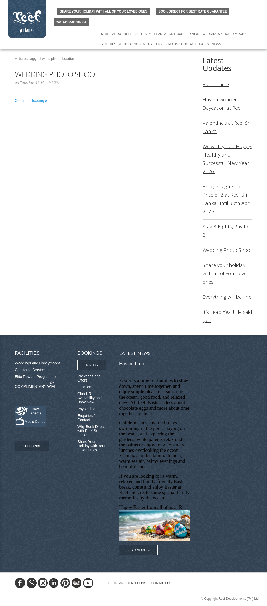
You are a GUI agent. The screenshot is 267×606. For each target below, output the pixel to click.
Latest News (210, 44)
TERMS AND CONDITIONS (126, 583)
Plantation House (169, 34)
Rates (92, 365)
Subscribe (32, 446)
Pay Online (86, 409)
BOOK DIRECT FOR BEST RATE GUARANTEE (192, 11)
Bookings (132, 44)
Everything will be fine (227, 296)
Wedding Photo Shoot (57, 74)
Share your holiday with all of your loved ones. (226, 273)
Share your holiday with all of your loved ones (103, 11)
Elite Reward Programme (35, 376)
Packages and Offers (89, 378)
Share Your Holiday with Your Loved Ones (91, 446)
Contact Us (161, 583)
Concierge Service (30, 370)
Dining (194, 34)
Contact (188, 44)
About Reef (122, 34)
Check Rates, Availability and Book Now (89, 398)
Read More (136, 550)
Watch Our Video (71, 22)
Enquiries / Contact (86, 418)
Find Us (172, 44)
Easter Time (216, 84)
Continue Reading (29, 100)
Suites (141, 34)
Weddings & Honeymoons (225, 34)
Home (104, 34)
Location (84, 387)
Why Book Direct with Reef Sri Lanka (91, 430)
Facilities (108, 44)
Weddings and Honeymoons (38, 363)
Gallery (155, 44)
